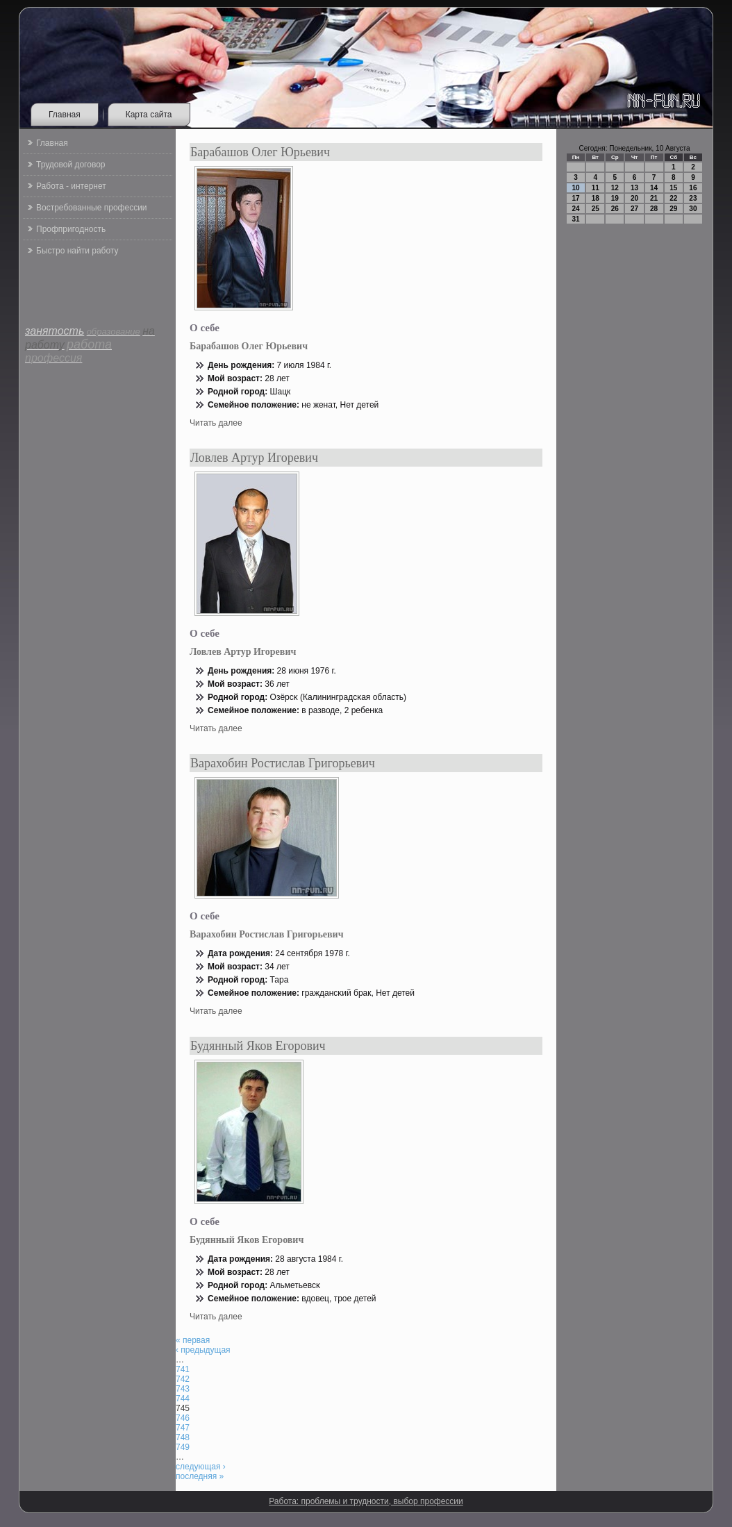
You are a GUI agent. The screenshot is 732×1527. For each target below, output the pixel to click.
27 (634, 208)
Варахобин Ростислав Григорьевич (282, 763)
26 (615, 208)
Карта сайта (149, 114)
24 (576, 208)
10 (576, 188)
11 (595, 188)
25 (595, 208)
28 (654, 208)
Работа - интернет (71, 186)
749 (183, 1447)
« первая (193, 1340)
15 (673, 188)
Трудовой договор (70, 164)
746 (183, 1418)
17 (576, 198)
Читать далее (216, 423)
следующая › (201, 1466)
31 (576, 219)
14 (654, 188)
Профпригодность (71, 229)
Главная (65, 114)
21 (654, 198)
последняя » (200, 1476)
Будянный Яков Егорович (258, 1046)
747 (183, 1428)
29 (673, 208)
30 (693, 208)
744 (183, 1398)
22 (673, 198)
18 (595, 198)
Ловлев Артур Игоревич (254, 458)
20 (634, 198)
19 (615, 198)
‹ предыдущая (203, 1350)
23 (693, 198)
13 (634, 188)
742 (183, 1379)
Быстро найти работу (77, 251)
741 (183, 1369)
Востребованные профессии (91, 207)
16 (693, 188)
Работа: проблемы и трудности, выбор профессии (366, 1501)
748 (183, 1437)
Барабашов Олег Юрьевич (260, 152)
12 (615, 188)
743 (183, 1389)
